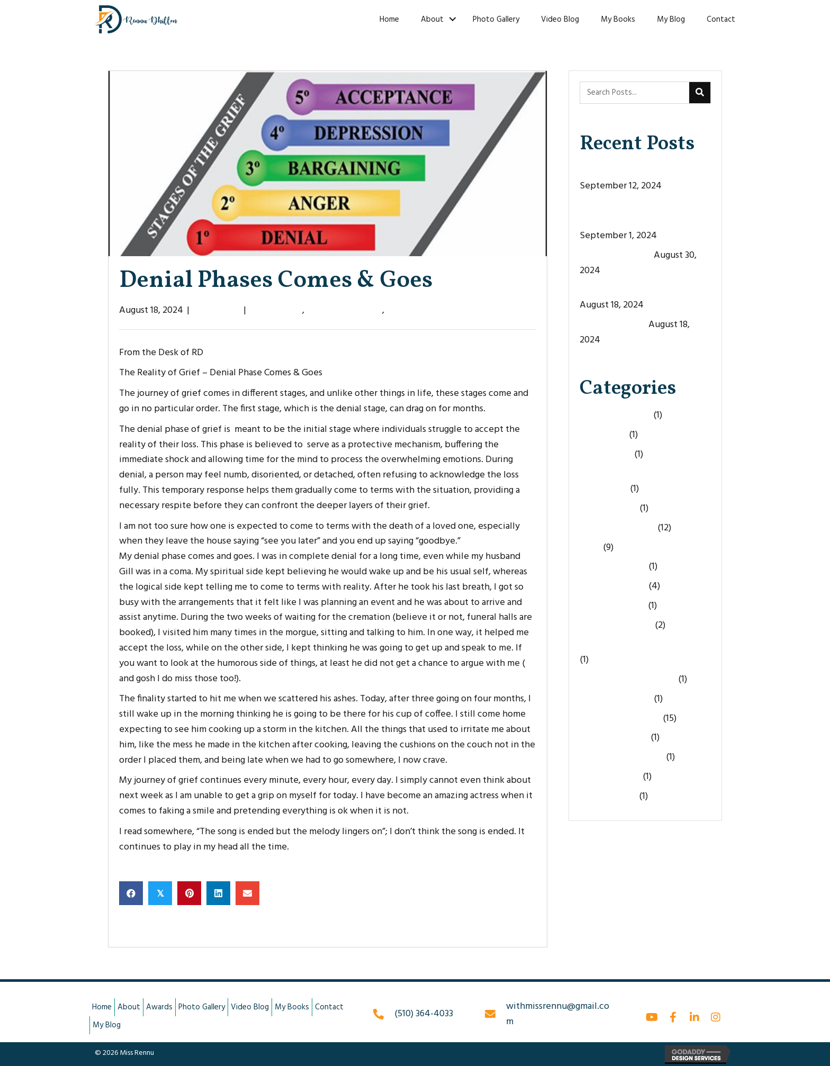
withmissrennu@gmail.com (557, 1014)
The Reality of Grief (426, 310)
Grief (590, 547)
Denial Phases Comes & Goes (638, 290)
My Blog (671, 19)
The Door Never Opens (627, 170)
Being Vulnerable (615, 415)
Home (389, 19)
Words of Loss (608, 796)
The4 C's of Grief (614, 737)
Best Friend (603, 434)
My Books (618, 19)
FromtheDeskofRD (344, 310)
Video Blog (560, 19)
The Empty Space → (494, 928)
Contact (721, 19)
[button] (652, 1017)
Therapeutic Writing (622, 757)
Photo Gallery (496, 19)
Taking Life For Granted (628, 679)
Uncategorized (610, 776)
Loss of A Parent (613, 605)
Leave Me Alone (613, 566)
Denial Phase (276, 310)
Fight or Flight (608, 508)
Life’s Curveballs (613, 324)
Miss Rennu (216, 310)
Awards (159, 1007)
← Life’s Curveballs (158, 928)
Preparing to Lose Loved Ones (641, 645)
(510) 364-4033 (423, 1014)
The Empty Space (616, 255)
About (432, 19)
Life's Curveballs (613, 586)
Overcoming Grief (616, 625)
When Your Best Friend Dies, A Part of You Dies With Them (643, 213)
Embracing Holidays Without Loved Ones (638, 481)
